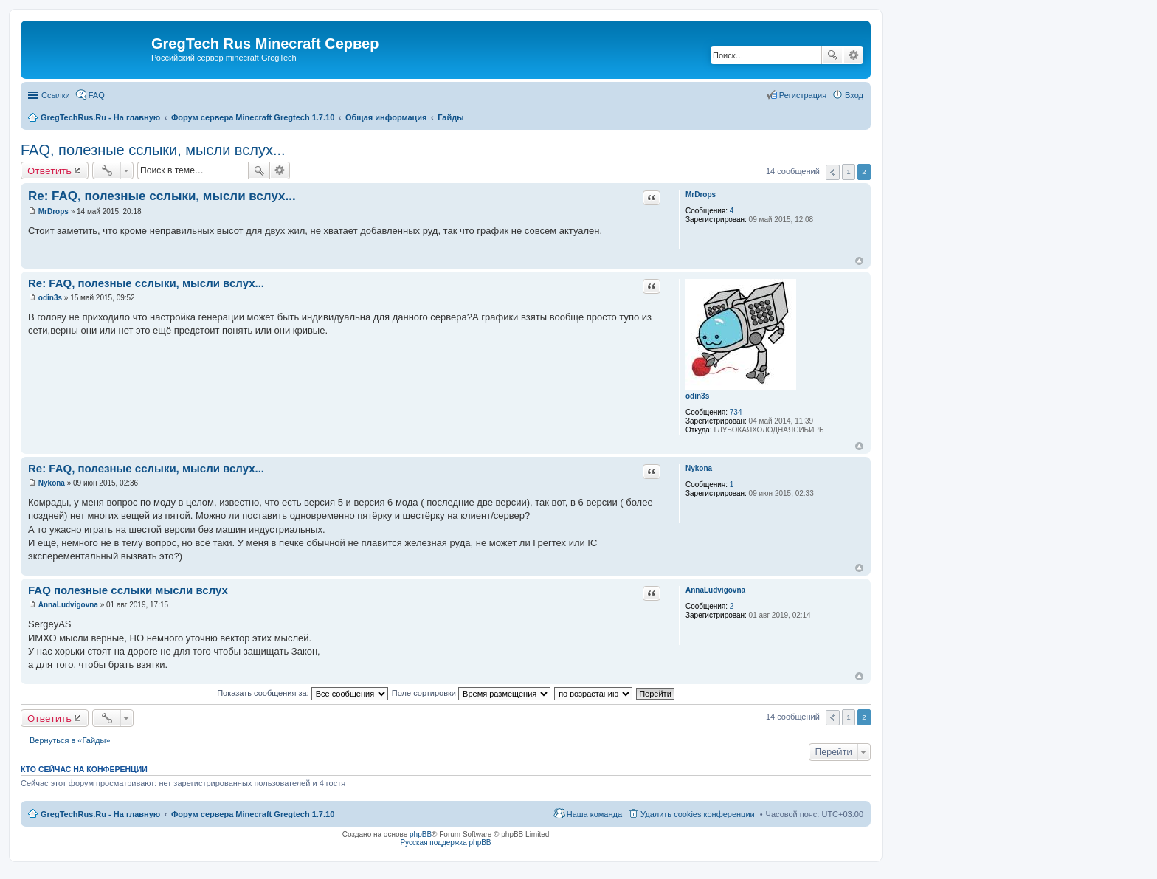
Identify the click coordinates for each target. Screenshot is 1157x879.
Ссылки (55, 95)
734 (736, 412)
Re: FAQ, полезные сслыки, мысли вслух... (162, 196)
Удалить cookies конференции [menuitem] (697, 814)
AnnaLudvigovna (715, 590)
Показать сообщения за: (302, 693)
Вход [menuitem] (854, 95)
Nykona (698, 468)
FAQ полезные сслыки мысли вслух (128, 590)
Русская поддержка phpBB (445, 842)
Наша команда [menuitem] (594, 814)
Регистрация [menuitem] (802, 95)
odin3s (697, 396)
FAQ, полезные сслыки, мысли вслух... (153, 150)
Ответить (49, 170)
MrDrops (700, 194)
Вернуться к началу (859, 261)
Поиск (832, 55)
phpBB (421, 834)
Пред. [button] (833, 172)
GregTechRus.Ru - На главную (100, 814)
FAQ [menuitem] (97, 95)
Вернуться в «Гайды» (70, 740)
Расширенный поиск (853, 55)
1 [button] (848, 172)
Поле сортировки (471, 693)
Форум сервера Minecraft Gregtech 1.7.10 (252, 814)
